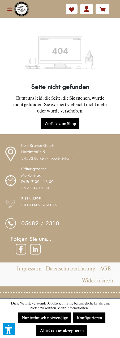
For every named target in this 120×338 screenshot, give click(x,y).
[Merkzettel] (72, 9)
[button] (9, 329)
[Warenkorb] (102, 9)
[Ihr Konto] (86, 9)
